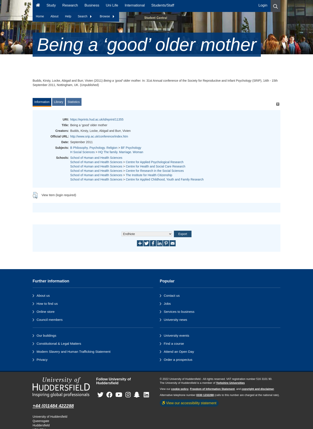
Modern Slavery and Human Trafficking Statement (73, 351)
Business (92, 5)
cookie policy (179, 389)
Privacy (42, 359)
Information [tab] (42, 102)
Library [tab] (58, 102)
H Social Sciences (82, 152)
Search (85, 16)
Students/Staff (162, 5)
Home (40, 16)
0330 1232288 (205, 395)
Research (70, 5)
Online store (46, 311)
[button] (275, 6)
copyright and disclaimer (257, 389)
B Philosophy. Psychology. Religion (93, 147)
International (135, 5)
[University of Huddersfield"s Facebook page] (109, 395)
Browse (107, 16)
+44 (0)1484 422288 (53, 405)
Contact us (172, 295)
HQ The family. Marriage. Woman (120, 152)
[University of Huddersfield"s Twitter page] (100, 395)
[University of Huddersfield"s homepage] (61, 387)
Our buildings (46, 335)
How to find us (47, 303)
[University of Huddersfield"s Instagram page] (128, 395)
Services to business (179, 311)
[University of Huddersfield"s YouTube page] (118, 395)
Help (68, 16)
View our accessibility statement (189, 403)
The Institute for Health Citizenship (149, 175)
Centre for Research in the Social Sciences (155, 170)
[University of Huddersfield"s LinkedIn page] (146, 395)
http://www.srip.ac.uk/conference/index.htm (99, 136)
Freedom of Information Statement (212, 389)
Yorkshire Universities (230, 382)
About (54, 16)
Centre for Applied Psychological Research (154, 162)
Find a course (174, 343)
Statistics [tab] (74, 102)
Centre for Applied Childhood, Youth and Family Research (165, 179)
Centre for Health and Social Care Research (155, 166)
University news (175, 319)
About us (43, 295)
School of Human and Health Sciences (96, 157)
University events (176, 335)
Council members (50, 319)
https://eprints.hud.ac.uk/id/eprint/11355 (96, 119)
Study (51, 5)
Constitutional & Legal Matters (59, 343)
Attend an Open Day (179, 351)
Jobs (167, 303)
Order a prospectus (178, 359)
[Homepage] (38, 6)
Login (262, 5)
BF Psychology (131, 147)
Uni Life (112, 5)
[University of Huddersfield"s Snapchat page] (138, 395)
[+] (277, 104)
